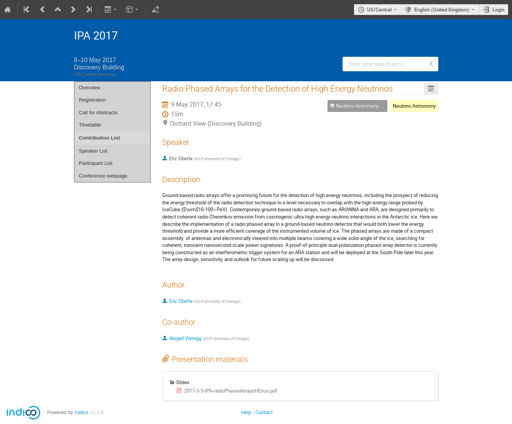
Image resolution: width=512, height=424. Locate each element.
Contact (264, 412)
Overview (89, 87)
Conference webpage (103, 176)
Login (498, 9)
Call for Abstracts (98, 112)
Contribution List (99, 138)
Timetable (90, 125)
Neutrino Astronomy (414, 105)
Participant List (95, 163)
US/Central (379, 9)
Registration (92, 100)
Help (246, 412)
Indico (81, 412)
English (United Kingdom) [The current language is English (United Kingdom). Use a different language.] (441, 9)
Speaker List (93, 151)
